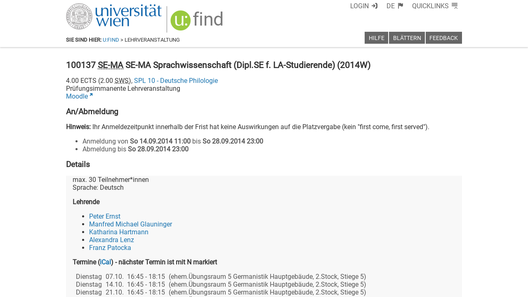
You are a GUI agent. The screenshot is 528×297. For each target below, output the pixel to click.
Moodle (77, 96)
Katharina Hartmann (118, 232)
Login (359, 6)
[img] (197, 23)
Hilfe (376, 38)
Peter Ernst (104, 216)
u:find (111, 40)
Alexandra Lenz (111, 240)
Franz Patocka (110, 248)
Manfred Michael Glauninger (130, 224)
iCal (105, 262)
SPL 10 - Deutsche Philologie (176, 81)
